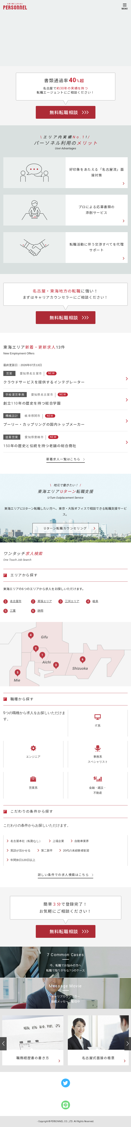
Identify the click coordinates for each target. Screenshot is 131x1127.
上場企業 (58, 841)
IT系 (98, 725)
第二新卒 (47, 850)
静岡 (40, 610)
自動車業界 (81, 841)
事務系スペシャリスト (98, 759)
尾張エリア (45, 601)
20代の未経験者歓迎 (76, 850)
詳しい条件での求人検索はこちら (65, 875)
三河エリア (72, 601)
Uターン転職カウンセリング (65, 528)
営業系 (33, 787)
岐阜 (95, 601)
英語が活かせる (20, 850)
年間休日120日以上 (22, 860)
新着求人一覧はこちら (65, 459)
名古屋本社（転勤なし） (26, 841)
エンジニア (33, 756)
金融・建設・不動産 (97, 790)
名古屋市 (15, 601)
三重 (13, 610)
